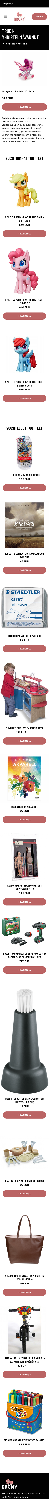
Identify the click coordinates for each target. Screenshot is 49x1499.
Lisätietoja (24, 107)
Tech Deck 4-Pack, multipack (24, 475)
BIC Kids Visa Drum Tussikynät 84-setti (24, 1440)
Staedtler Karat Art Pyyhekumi (24, 635)
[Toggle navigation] (5, 16)
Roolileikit (10, 43)
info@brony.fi (8, 4)
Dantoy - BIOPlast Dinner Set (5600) (24, 1180)
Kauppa (39, 16)
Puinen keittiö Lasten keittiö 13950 (24, 728)
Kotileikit (22, 43)
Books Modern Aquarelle (24, 806)
